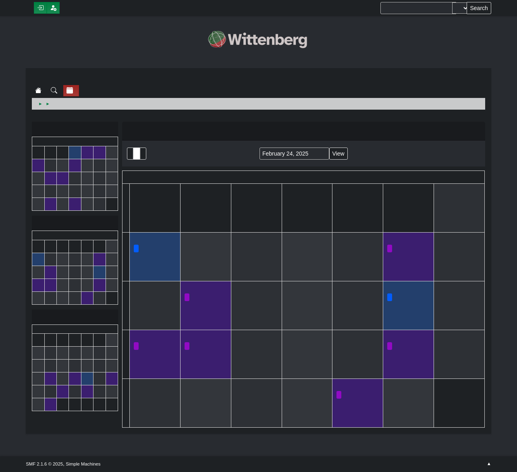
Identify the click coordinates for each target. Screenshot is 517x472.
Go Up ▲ (489, 464)
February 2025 (75, 223)
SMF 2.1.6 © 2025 (44, 464)
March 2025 (75, 317)
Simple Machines (83, 464)
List (130, 154)
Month (136, 154)
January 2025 (75, 130)
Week (143, 154)
